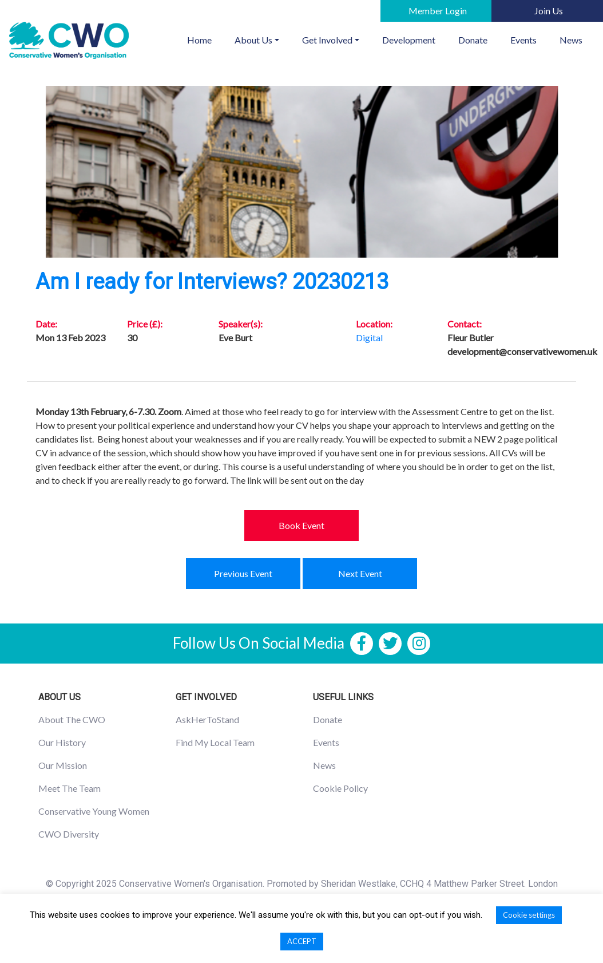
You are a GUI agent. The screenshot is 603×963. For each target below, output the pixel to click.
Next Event (360, 573)
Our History (62, 742)
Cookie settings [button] (529, 914)
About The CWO (71, 719)
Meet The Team (69, 788)
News (571, 39)
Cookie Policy (340, 788)
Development (408, 39)
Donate (472, 39)
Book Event (301, 525)
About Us (253, 39)
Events (523, 39)
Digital (369, 337)
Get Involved (327, 39)
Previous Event (243, 573)
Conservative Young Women (93, 811)
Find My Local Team (215, 742)
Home (205, 39)
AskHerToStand (207, 719)
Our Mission (62, 765)
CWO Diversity (68, 833)
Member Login (437, 10)
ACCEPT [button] (301, 941)
